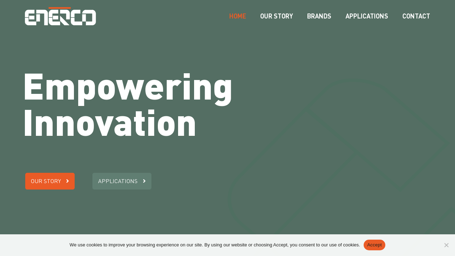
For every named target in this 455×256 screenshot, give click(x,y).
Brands (319, 16)
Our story (276, 16)
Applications (367, 16)
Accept (374, 244)
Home (237, 16)
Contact (416, 16)
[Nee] (446, 245)
